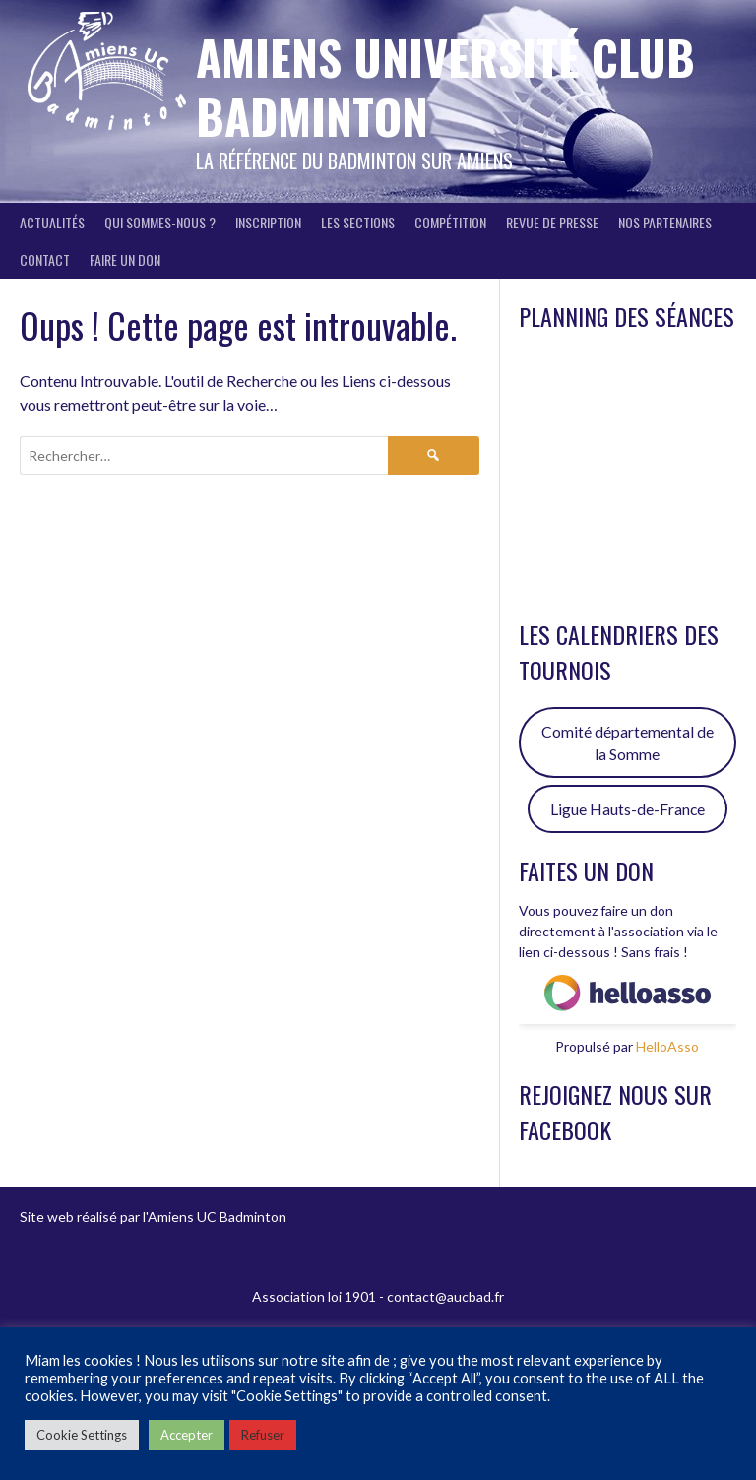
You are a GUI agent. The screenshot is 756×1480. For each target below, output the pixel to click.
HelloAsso (667, 1046)
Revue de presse (552, 222)
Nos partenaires (665, 222)
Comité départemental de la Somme (627, 743)
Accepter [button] (186, 1435)
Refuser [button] (262, 1435)
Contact (45, 259)
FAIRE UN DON (125, 259)
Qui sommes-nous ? (160, 222)
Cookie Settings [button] (81, 1435)
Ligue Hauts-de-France (627, 809)
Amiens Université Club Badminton (445, 86)
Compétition (450, 222)
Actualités (52, 222)
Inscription (268, 222)
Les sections (358, 222)
